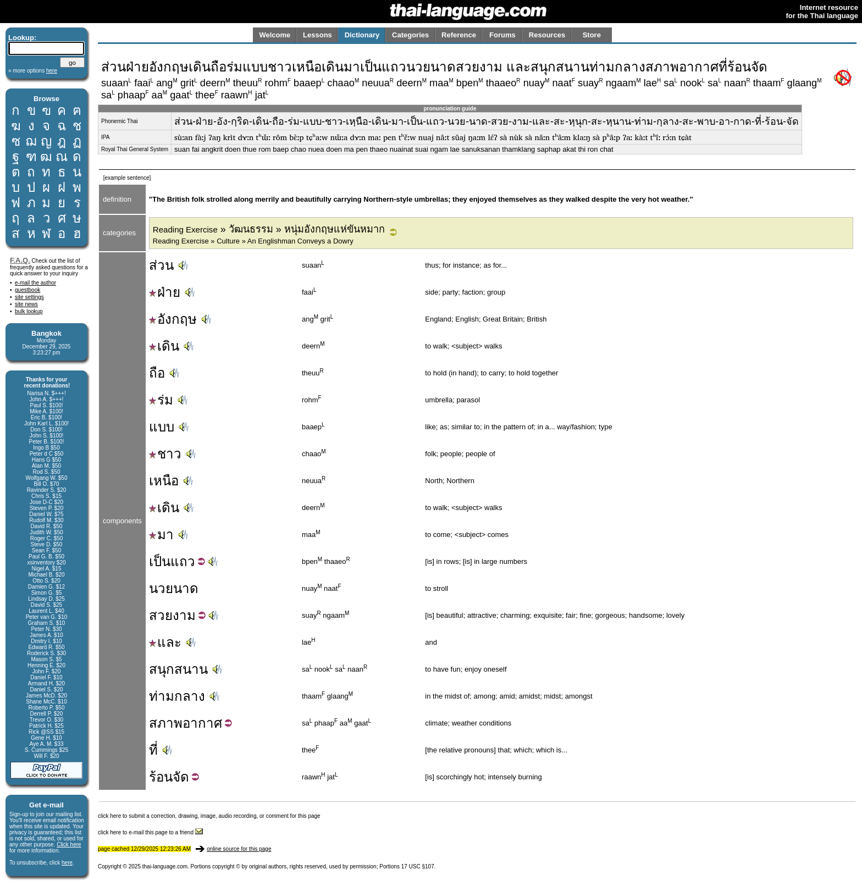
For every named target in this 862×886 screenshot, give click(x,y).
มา (161, 534)
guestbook (27, 290)
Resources (547, 35)
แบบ (161, 426)
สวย (161, 615)
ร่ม (161, 399)
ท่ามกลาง (177, 696)
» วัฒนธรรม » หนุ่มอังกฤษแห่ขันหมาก (269, 229)
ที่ (153, 750)
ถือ (157, 373)
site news (26, 304)
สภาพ (166, 723)
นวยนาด (173, 588)
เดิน (164, 346)
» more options (32, 71)
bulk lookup (29, 311)
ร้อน (161, 776)
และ (165, 642)
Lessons (317, 35)
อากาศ (202, 723)
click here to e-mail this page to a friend (150, 832)
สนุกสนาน (178, 669)
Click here (69, 844)
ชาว (165, 453)
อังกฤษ (173, 319)
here (67, 863)
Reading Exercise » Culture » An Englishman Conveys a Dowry (253, 241)
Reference (458, 35)
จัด (181, 776)
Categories (410, 35)
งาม (184, 615)
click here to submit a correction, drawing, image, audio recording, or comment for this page (209, 816)
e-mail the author (35, 283)
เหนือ (164, 480)
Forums (502, 35)
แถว (182, 561)
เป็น (159, 561)
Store (592, 35)
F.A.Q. (20, 260)
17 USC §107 (417, 866)
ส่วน (161, 265)
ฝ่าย (164, 292)
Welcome (274, 35)
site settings (29, 297)
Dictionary (362, 35)
